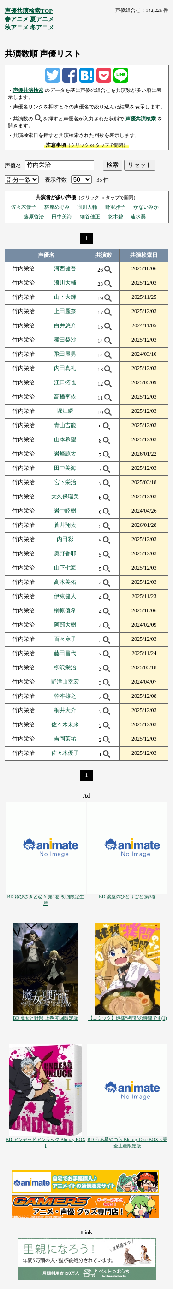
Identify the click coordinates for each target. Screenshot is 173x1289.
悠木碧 (115, 216)
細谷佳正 (90, 216)
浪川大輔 (87, 207)
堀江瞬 (65, 411)
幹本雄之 (65, 696)
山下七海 (65, 568)
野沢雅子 (115, 207)
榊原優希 (65, 610)
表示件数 (56, 180)
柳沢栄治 (65, 667)
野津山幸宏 (65, 682)
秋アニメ (17, 27)
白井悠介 (65, 325)
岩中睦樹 (65, 511)
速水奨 (138, 216)
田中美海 (62, 216)
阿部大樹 (65, 625)
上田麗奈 (65, 311)
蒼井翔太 (65, 525)
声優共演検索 (28, 90)
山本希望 (65, 439)
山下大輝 (65, 297)
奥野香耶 (65, 553)
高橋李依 (65, 397)
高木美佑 (65, 582)
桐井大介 (65, 710)
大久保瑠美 (65, 496)
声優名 (13, 165)
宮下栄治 (65, 482)
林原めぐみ (57, 207)
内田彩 (65, 539)
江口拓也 (65, 382)
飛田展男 (65, 354)
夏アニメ (42, 19)
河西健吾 (65, 268)
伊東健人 (65, 596)
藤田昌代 (65, 653)
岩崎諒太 (65, 454)
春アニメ (17, 19)
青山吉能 (65, 425)
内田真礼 (65, 368)
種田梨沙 (65, 340)
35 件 (102, 180)
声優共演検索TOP (29, 10)
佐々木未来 (65, 724)
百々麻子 (65, 639)
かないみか (146, 207)
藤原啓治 (34, 216)
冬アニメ (42, 27)
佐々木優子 (23, 207)
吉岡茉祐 (65, 739)
